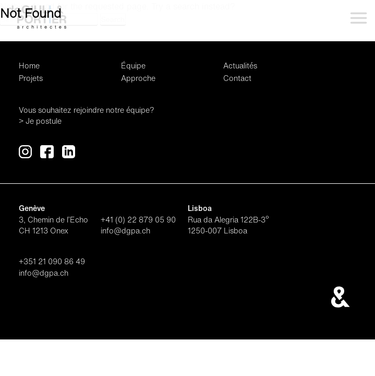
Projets (31, 78)
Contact (237, 78)
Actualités (240, 65)
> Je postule (40, 120)
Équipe (133, 65)
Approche (138, 78)
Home (29, 65)
